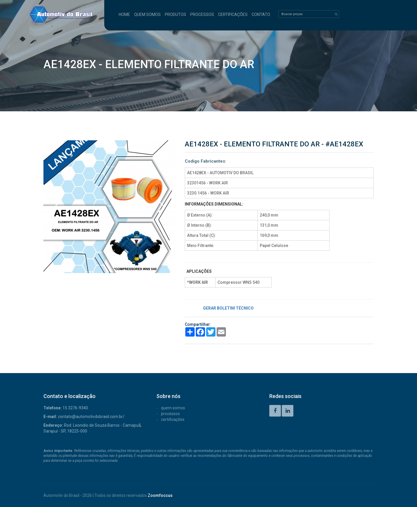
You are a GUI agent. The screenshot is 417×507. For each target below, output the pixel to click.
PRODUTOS (175, 14)
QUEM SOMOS (147, 14)
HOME (124, 14)
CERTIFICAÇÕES (233, 14)
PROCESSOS (202, 14)
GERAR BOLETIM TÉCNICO (228, 308)
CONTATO (261, 14)
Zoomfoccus (160, 495)
